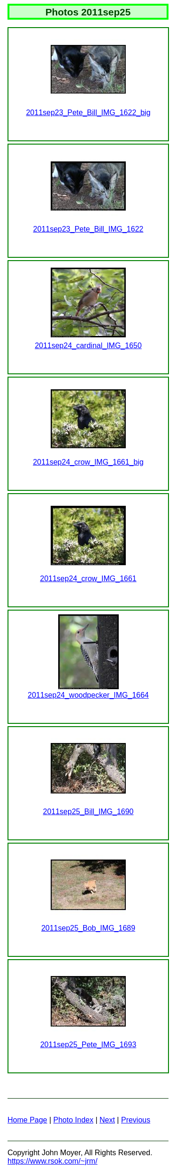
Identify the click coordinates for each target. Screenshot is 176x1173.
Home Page (27, 1120)
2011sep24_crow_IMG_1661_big (88, 462)
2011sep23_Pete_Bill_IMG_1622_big (88, 113)
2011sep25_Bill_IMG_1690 (88, 812)
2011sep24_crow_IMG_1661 (88, 579)
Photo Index (73, 1120)
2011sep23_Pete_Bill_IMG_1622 (88, 229)
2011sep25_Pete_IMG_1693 (88, 1045)
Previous (135, 1120)
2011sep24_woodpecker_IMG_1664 (88, 695)
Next (107, 1120)
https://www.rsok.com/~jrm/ (53, 1161)
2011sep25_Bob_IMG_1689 (88, 928)
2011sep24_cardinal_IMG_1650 (88, 346)
